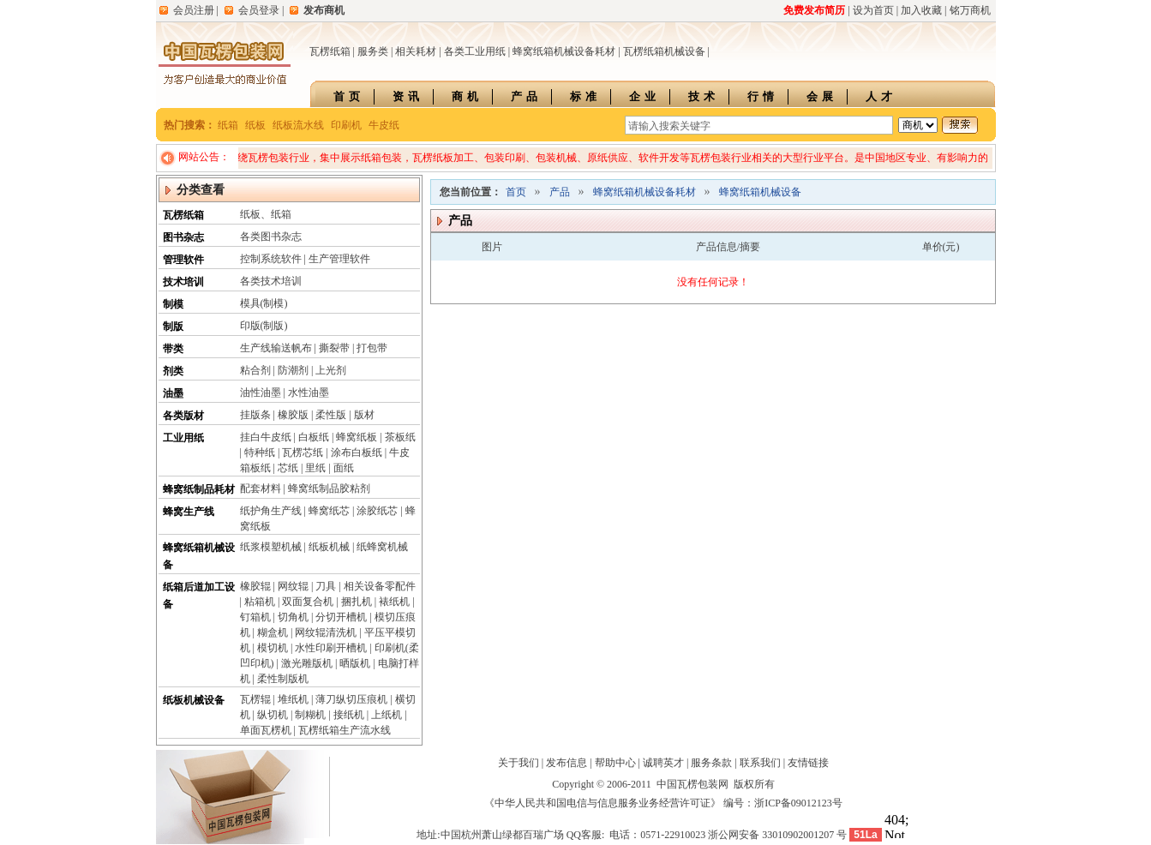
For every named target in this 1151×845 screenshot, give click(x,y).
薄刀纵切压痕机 (351, 699)
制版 (173, 327)
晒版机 (354, 663)
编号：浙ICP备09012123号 (782, 803)
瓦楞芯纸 (302, 452)
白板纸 (313, 437)
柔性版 (330, 415)
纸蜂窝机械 (382, 547)
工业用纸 (183, 438)
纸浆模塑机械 (271, 547)
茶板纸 (400, 437)
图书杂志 (183, 237)
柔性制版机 (283, 679)
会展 (821, 96)
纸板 (255, 125)
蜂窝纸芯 (329, 511)
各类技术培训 (271, 281)
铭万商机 (970, 10)
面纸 (343, 468)
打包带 (372, 348)
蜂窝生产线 (188, 512)
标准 (585, 96)
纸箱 (228, 125)
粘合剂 (255, 370)
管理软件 (183, 260)
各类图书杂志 (271, 237)
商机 (467, 96)
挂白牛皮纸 (265, 437)
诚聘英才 (663, 763)
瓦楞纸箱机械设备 (664, 51)
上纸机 (386, 715)
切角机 (293, 617)
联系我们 (760, 763)
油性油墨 (260, 393)
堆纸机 (293, 699)
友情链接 (808, 763)
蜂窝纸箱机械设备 (760, 192)
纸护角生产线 (271, 511)
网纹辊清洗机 (326, 632)
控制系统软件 (271, 259)
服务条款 (711, 763)
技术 (703, 96)
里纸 (315, 468)
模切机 (272, 648)
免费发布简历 (814, 10)
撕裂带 (334, 348)
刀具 (325, 586)
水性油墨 (308, 393)
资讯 (408, 96)
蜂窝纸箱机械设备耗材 (564, 51)
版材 (364, 415)
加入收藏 (921, 10)
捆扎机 (356, 602)
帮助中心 (615, 763)
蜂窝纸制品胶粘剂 (329, 488)
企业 (644, 96)
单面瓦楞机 (265, 730)
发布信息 (566, 763)
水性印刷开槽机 (331, 648)
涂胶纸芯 (377, 511)
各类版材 (183, 416)
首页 (348, 96)
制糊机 (310, 715)
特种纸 (259, 452)
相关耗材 (415, 51)
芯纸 (288, 468)
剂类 (173, 371)
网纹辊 (293, 586)
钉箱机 (255, 617)
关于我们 (518, 763)
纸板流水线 (298, 125)
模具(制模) (264, 303)
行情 (762, 96)
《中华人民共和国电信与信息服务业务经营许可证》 (602, 803)
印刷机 (346, 125)
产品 (526, 96)
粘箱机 (259, 602)
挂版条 (255, 415)
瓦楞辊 (255, 699)
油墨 (173, 393)
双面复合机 (307, 602)
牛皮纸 (384, 125)
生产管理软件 (339, 259)
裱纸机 (394, 602)
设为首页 (873, 10)
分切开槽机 (341, 617)
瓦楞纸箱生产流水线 (344, 730)
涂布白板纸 (356, 452)
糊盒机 (272, 632)
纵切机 (272, 715)
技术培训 (183, 282)
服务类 (372, 51)
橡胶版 (293, 415)
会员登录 (258, 10)
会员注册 (193, 10)
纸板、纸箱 (265, 214)
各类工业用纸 (475, 51)
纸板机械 (329, 547)
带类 (173, 349)
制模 (173, 304)
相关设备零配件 (380, 586)
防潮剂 (293, 370)
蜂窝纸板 (356, 437)
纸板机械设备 (194, 700)
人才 (881, 96)
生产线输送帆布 (276, 348)
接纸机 (348, 715)
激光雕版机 (307, 663)
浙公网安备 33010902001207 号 (777, 835)
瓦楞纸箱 (330, 51)
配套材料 (260, 488)
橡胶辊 (255, 586)
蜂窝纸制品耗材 (199, 489)
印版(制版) (264, 326)
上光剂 (330, 370)
